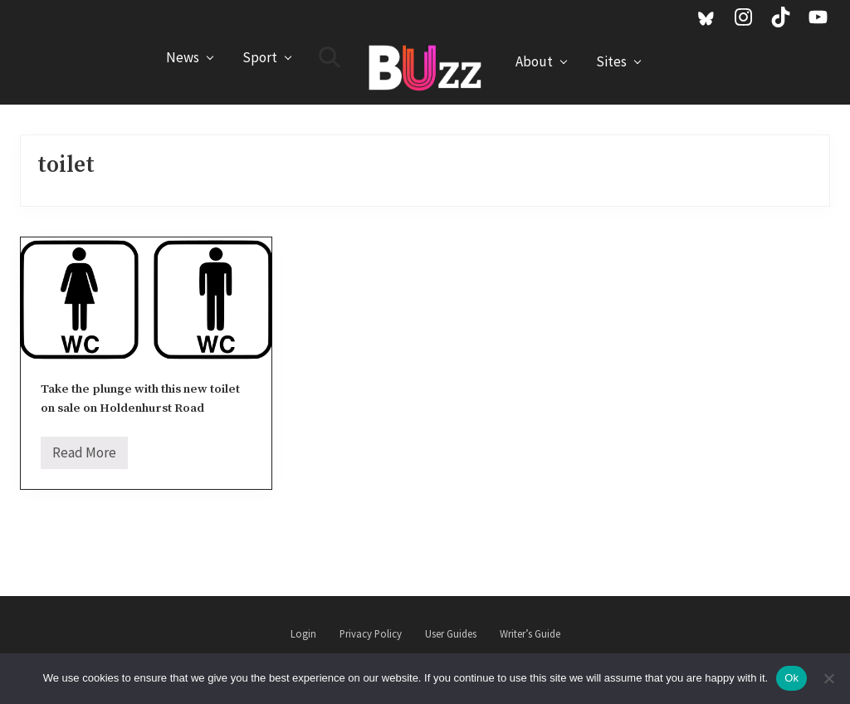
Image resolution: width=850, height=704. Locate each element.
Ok (791, 678)
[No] (829, 678)
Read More (84, 456)
